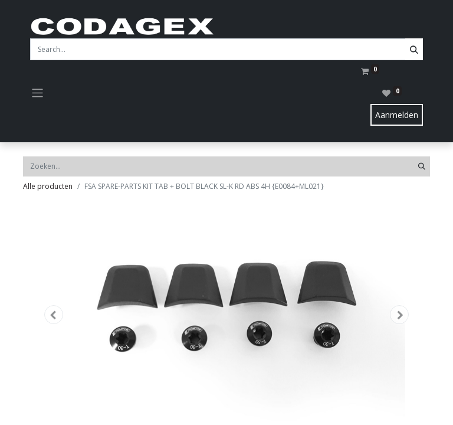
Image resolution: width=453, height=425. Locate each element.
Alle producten (48, 186)
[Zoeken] (421, 166)
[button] (53, 314)
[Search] (414, 49)
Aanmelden (396, 114)
